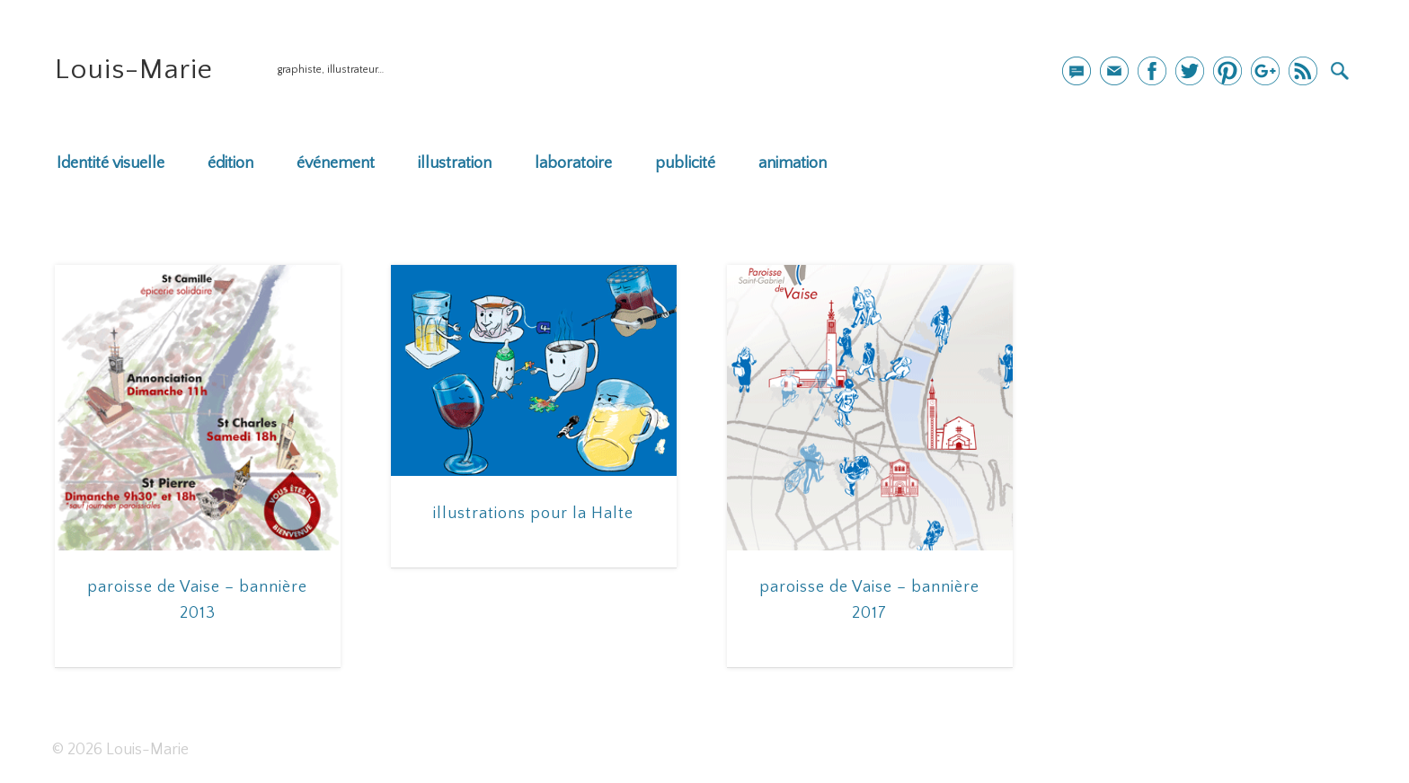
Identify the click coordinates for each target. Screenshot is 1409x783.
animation (792, 163)
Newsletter (1114, 71)
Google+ (1265, 71)
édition (230, 163)
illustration (455, 163)
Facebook (1152, 71)
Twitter (1189, 71)
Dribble (1303, 71)
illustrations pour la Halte (533, 514)
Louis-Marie (134, 69)
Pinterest (1227, 71)
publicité (685, 163)
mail (1076, 71)
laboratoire (573, 163)
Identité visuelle (110, 163)
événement (336, 163)
